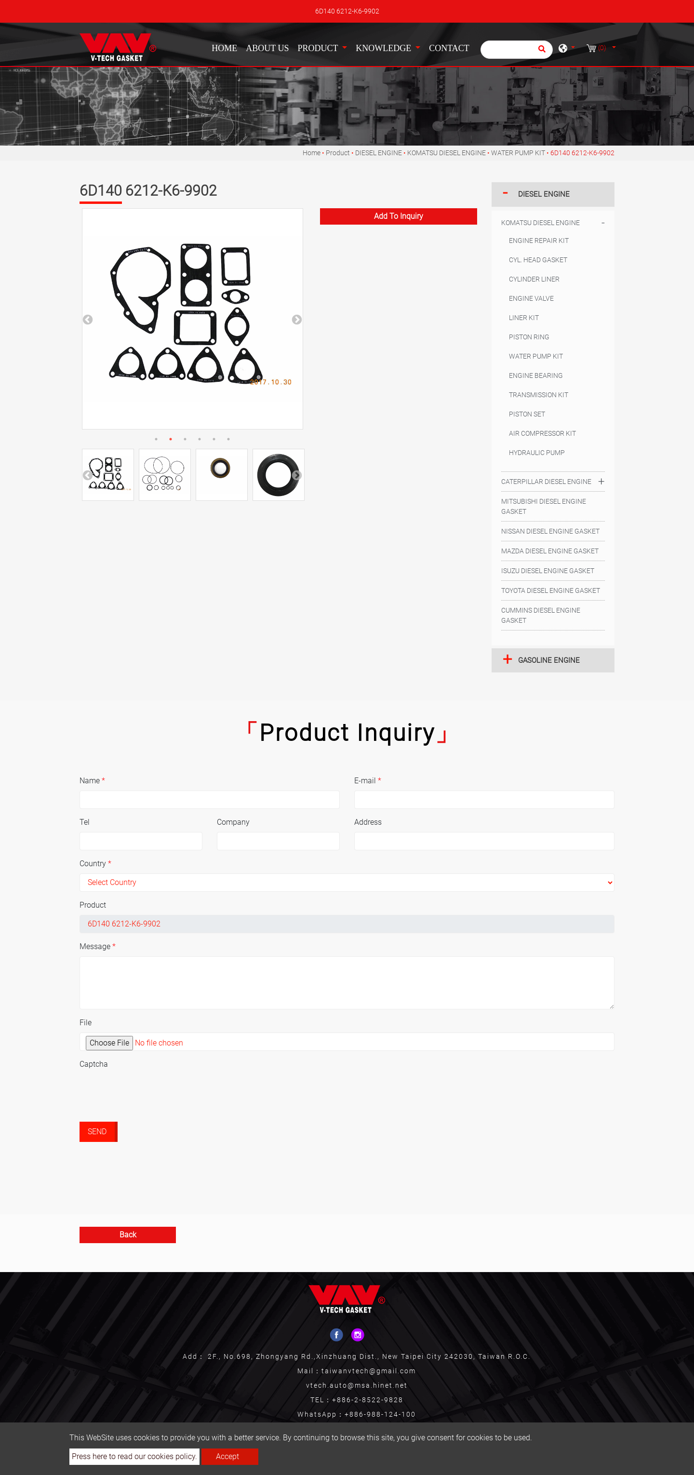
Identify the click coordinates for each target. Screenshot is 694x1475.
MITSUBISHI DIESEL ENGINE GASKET (543, 506)
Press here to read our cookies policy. (134, 1456)
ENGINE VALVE (531, 298)
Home (226, 47)
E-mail (367, 780)
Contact (449, 48)
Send (97, 1131)
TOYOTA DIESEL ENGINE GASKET (550, 590)
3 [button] (185, 439)
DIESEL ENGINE (378, 153)
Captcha (94, 1064)
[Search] (516, 49)
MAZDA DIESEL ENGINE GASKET (550, 551)
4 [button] (199, 439)
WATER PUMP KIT (518, 153)
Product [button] (318, 48)
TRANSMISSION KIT (538, 395)
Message (98, 946)
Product (338, 153)
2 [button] (170, 439)
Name (92, 780)
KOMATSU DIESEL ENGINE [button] (540, 223)
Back (128, 1234)
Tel (85, 822)
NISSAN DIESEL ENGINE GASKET (550, 531)
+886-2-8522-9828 (367, 1400)
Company (233, 822)
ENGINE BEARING (536, 375)
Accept (227, 1456)
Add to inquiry (398, 216)
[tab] (553, 194)
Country (95, 863)
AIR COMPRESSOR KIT (542, 433)
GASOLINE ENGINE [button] (549, 660)
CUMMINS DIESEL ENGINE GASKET (540, 615)
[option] (192, 318)
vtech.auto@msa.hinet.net (357, 1385)
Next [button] (296, 319)
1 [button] (156, 439)
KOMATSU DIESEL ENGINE (446, 153)
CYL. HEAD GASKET (538, 260)
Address (368, 822)
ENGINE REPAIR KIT (539, 240)
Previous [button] (87, 319)
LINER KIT (524, 318)
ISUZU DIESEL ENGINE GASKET (547, 571)
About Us (267, 48)
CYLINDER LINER (534, 279)
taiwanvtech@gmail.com (368, 1371)
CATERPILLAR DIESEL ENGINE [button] (546, 481)
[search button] (540, 52)
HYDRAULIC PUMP (537, 452)
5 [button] (214, 439)
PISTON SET (527, 414)
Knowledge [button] (384, 48)
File (86, 1022)
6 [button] (228, 439)
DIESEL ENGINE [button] (544, 194)
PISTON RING (529, 337)
